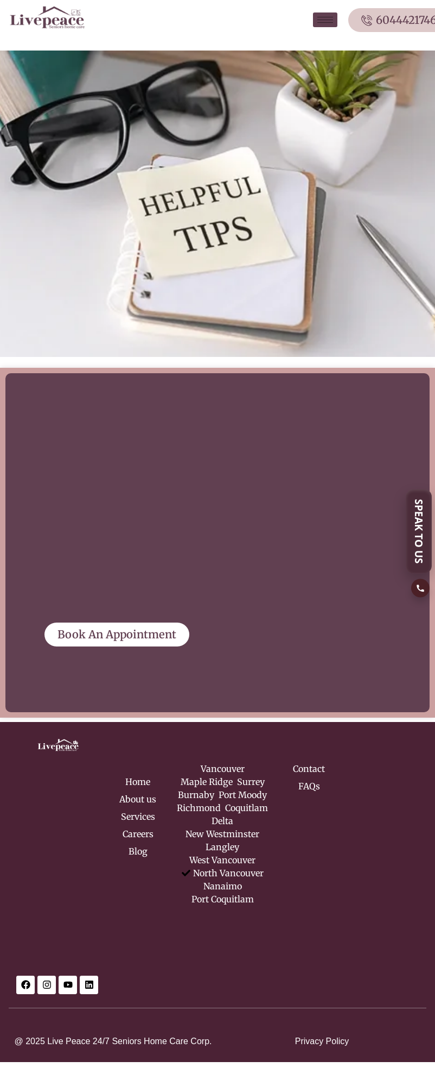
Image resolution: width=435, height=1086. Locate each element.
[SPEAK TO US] (420, 543)
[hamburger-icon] (325, 19)
